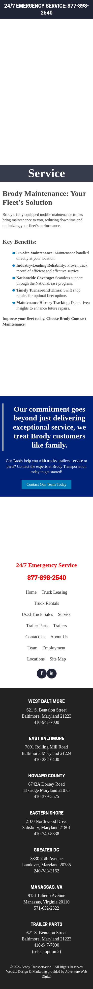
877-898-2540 (46, 577)
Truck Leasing (64, 38)
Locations (36, 659)
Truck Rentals (65, 49)
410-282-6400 (46, 759)
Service (58, 76)
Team (32, 647)
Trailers (59, 99)
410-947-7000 (46, 722)
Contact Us (35, 636)
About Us (59, 636)
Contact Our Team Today (46, 484)
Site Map (58, 659)
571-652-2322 (46, 908)
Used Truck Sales (62, 63)
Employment (53, 647)
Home (56, 26)
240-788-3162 (46, 870)
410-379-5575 (46, 796)
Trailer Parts (64, 88)
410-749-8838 (46, 833)
